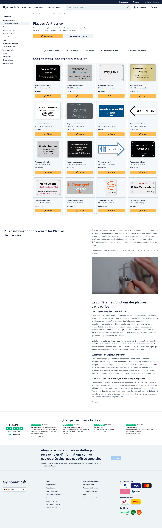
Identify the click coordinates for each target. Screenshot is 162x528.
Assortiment (39, 7)
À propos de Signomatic (91, 488)
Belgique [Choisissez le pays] (9, 489)
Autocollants (7, 37)
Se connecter (51, 498)
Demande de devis (53, 7)
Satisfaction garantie (90, 498)
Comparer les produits (54, 494)
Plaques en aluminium (43, 85)
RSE (84, 494)
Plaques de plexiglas (105, 85)
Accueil (35, 14)
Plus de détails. (50, 466)
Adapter (48, 96)
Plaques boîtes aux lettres (11, 30)
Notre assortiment (53, 491)
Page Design (26, 7)
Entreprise (156, 2)
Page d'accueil (51, 484)
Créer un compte (52, 501)
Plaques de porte (8, 33)
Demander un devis (53, 504)
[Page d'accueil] (22, 482)
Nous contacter (88, 484)
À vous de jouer (48, 36)
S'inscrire (115, 458)
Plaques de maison (9, 27)
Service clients (51, 508)
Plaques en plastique (74, 124)
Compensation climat (91, 491)
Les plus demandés (45, 14)
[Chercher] (94, 7)
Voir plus (95, 402)
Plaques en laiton (136, 85)
